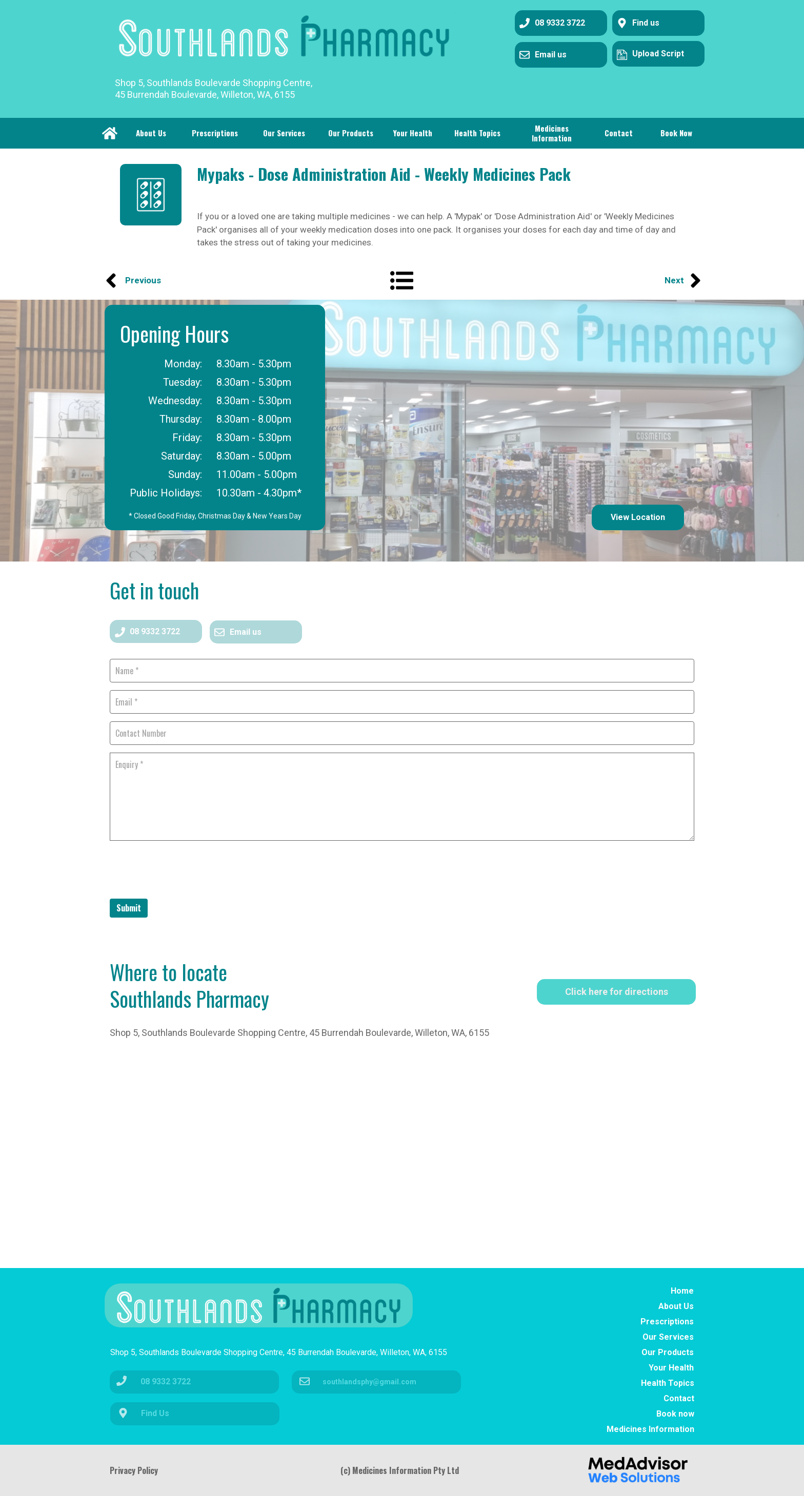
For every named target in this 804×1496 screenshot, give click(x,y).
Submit (128, 908)
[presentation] (188, 868)
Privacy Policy (134, 1470)
